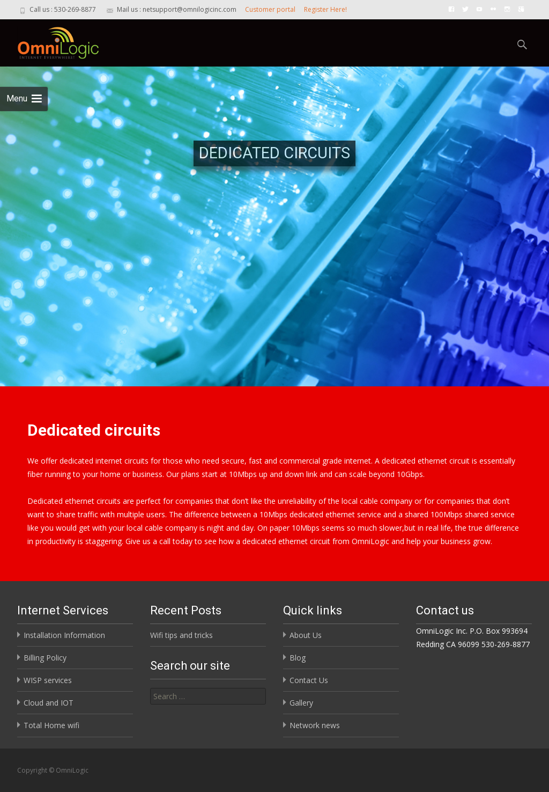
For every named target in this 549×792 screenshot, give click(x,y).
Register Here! (325, 9)
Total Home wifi (51, 725)
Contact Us (309, 680)
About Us (306, 635)
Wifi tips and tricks (181, 635)
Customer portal (270, 9)
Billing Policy (45, 657)
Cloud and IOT (48, 703)
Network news (315, 725)
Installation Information (64, 635)
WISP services (48, 680)
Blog (298, 657)
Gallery (301, 703)
